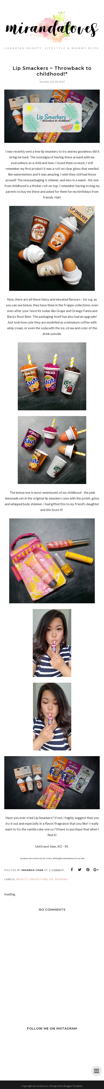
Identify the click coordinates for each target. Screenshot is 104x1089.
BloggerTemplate (73, 1086)
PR (51, 879)
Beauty (22, 879)
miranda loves (40, 1086)
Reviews (61, 879)
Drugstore (39, 879)
